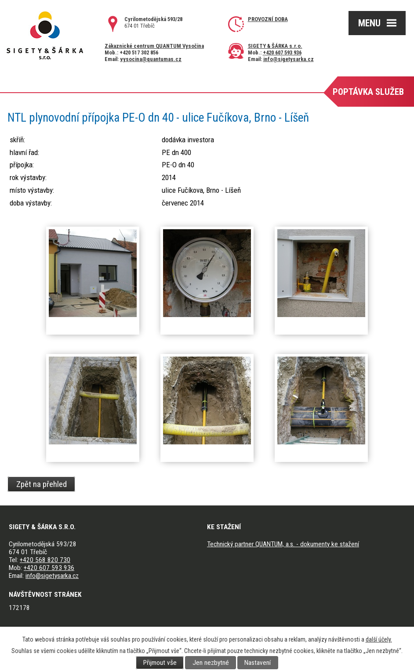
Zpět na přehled (41, 484)
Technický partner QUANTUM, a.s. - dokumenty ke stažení (283, 544)
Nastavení (257, 663)
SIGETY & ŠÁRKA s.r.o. (275, 46)
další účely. (379, 639)
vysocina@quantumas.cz (151, 59)
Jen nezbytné (210, 663)
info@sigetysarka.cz (288, 59)
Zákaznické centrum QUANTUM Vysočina (154, 46)
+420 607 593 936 (282, 52)
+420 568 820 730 (45, 560)
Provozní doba (268, 19)
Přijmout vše (160, 663)
